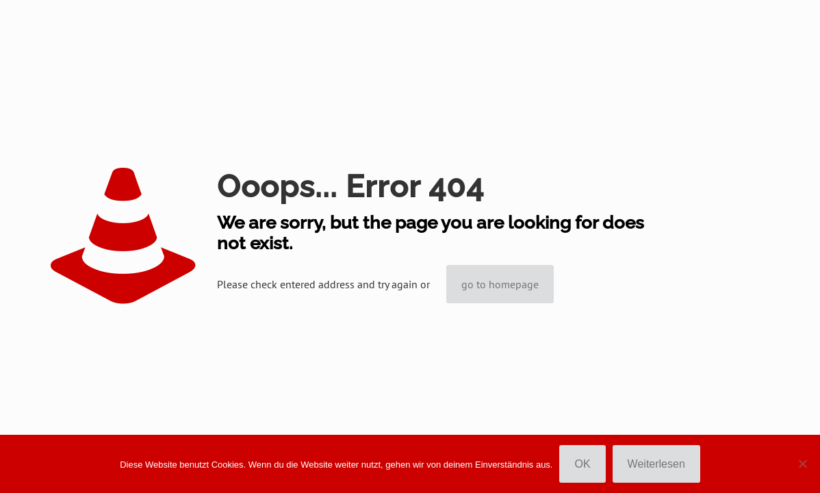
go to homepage (500, 284)
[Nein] (803, 463)
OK (582, 464)
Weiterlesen (656, 464)
